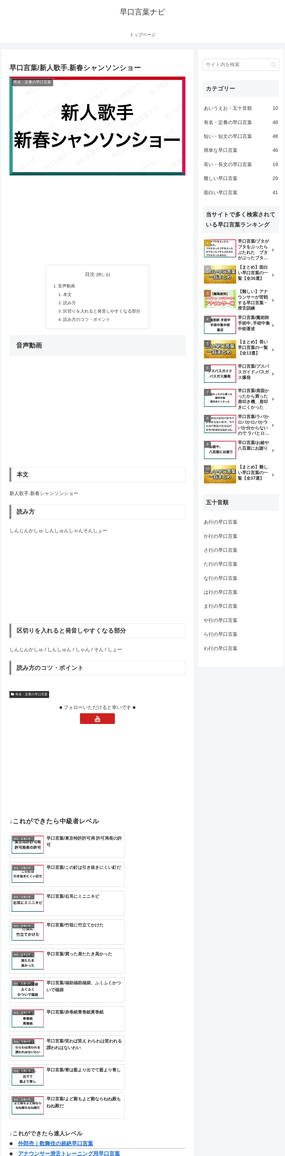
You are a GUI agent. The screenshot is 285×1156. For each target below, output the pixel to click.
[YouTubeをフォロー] (97, 720)
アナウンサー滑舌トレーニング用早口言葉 (69, 1026)
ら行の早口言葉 (221, 634)
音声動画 (66, 286)
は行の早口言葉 (221, 592)
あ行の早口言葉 (221, 522)
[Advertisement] (97, 220)
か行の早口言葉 (221, 536)
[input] (241, 65)
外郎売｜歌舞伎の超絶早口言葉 (55, 1016)
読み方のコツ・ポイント (86, 321)
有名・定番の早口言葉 (29, 696)
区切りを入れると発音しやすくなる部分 (101, 312)
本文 (67, 294)
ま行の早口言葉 (221, 606)
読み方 (69, 303)
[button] (273, 65)
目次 (90, 274)
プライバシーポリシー (261, 1139)
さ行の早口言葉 (221, 550)
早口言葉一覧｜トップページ (53, 1036)
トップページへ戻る (220, 1139)
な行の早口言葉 (221, 578)
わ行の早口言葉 (221, 648)
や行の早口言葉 (221, 620)
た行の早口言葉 (221, 564)
